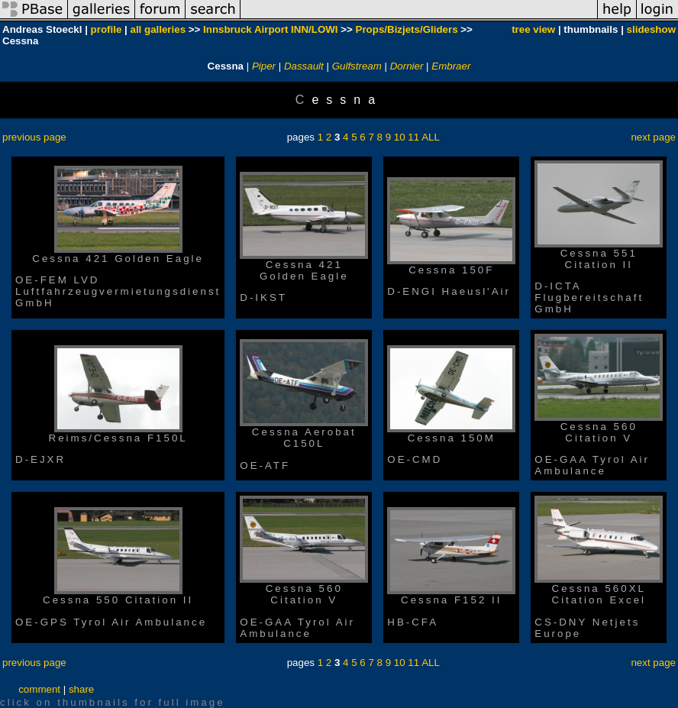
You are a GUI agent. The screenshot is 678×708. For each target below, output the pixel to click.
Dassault (304, 66)
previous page (34, 137)
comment (39, 689)
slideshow (651, 29)
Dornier (407, 66)
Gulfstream (357, 66)
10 (399, 137)
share (81, 689)
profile (106, 29)
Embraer (450, 66)
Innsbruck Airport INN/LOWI (270, 29)
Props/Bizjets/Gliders (407, 29)
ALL (430, 137)
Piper (264, 66)
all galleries (158, 29)
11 (413, 137)
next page (653, 137)
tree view (533, 29)
